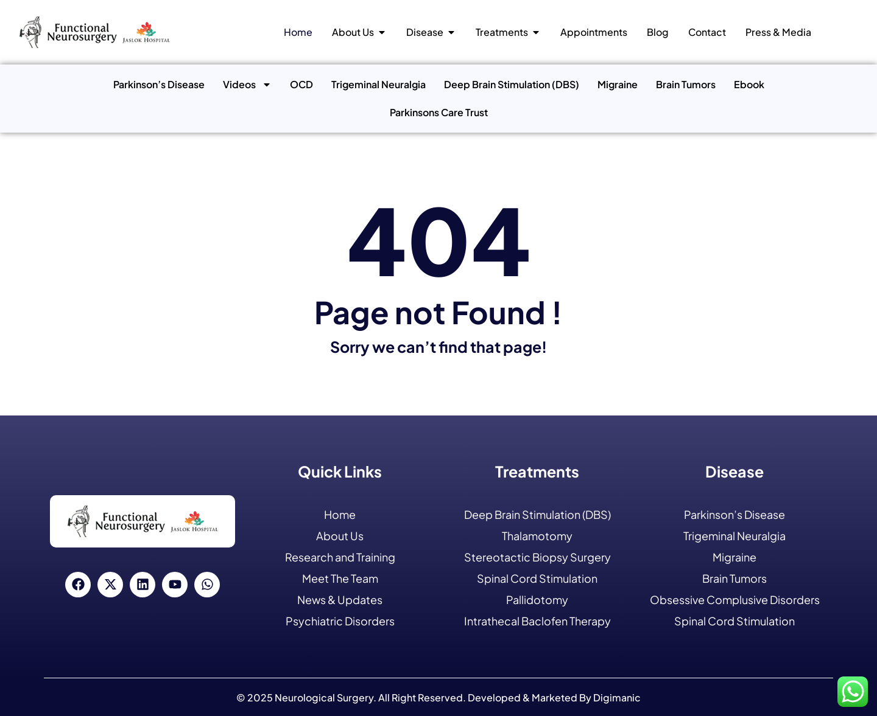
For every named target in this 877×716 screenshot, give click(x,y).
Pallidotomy (537, 600)
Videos (247, 85)
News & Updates (339, 600)
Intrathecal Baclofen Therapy (537, 621)
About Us (340, 536)
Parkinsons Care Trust (439, 112)
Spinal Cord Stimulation (537, 578)
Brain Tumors (686, 84)
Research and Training (340, 557)
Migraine (617, 84)
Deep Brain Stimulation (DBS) (511, 84)
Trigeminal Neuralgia (378, 84)
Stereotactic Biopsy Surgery (537, 557)
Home (340, 514)
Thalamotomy (537, 536)
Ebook (749, 84)
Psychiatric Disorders (340, 621)
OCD (301, 84)
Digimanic (617, 697)
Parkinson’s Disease (159, 84)
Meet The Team (340, 578)
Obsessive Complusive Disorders (735, 600)
